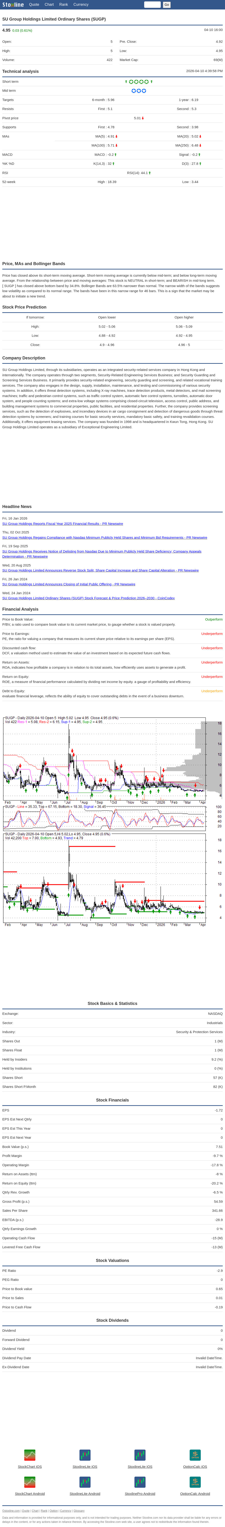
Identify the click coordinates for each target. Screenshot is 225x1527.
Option (54, 1510)
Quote (34, 4)
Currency (80, 4)
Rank (63, 4)
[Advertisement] (112, 222)
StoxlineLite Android (85, 1494)
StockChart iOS (30, 1467)
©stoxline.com (11, 1510)
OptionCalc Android (195, 1494)
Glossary (78, 1510)
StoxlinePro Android (140, 1494)
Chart (49, 4)
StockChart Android (30, 1494)
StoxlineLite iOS (85, 1467)
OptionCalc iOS (195, 1467)
